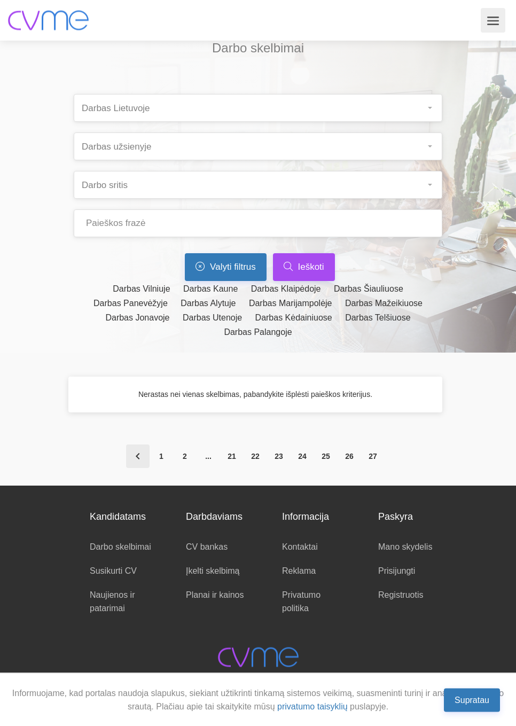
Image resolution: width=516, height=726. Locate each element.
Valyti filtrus (225, 267)
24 (302, 456)
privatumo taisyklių (312, 706)
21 (232, 456)
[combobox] (258, 108)
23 (279, 456)
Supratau (472, 699)
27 (373, 456)
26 (349, 456)
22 (255, 456)
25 (326, 456)
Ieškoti (304, 267)
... (208, 456)
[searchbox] (262, 105)
